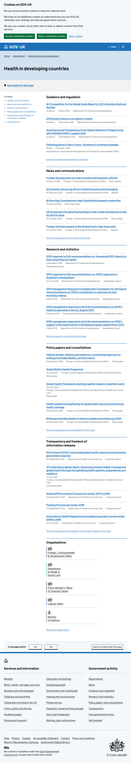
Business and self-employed (19, 690)
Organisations (13, 122)
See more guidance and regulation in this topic (67, 159)
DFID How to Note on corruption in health (69, 118)
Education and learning (58, 678)
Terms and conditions (83, 738)
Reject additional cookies (51, 36)
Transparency (96, 708)
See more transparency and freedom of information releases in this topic (78, 531)
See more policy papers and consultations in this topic (70, 430)
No (54, 647)
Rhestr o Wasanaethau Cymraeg (21, 742)
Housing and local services (60, 696)
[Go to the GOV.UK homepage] (14, 46)
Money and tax (54, 702)
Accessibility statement (45, 738)
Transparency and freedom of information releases (20, 116)
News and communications (19, 104)
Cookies (26, 738)
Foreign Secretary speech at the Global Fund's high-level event (81, 226)
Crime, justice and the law (18, 708)
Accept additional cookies (19, 36)
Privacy (16, 738)
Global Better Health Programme (64, 369)
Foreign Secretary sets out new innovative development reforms (81, 177)
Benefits (8, 678)
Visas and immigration (58, 714)
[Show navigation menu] (112, 47)
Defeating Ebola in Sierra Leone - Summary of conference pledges (82, 144)
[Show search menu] (123, 47)
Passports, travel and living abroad (64, 708)
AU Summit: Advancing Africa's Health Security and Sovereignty (82, 189)
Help (6, 738)
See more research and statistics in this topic (66, 336)
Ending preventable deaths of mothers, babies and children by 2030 (83, 418)
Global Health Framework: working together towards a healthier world (85, 383)
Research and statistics (17, 108)
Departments (96, 678)
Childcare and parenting (17, 696)
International (19, 56)
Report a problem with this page (107, 647)
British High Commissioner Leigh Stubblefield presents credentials (83, 200)
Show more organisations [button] (57, 630)
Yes (38, 647)
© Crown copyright (117, 754)
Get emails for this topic (20, 85)
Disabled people (13, 714)
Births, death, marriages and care (22, 684)
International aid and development (43, 56)
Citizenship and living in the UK (20, 702)
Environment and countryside (62, 690)
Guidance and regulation (18, 100)
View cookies (76, 36)
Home (6, 56)
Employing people (55, 684)
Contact (65, 738)
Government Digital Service (55, 742)
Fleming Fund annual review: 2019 (65, 505)
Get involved (95, 720)
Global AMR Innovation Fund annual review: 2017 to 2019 (78, 493)
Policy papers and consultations (21, 111)
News (92, 684)
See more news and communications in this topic (68, 238)
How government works (101, 714)
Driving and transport (15, 720)
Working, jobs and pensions (60, 720)
